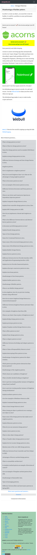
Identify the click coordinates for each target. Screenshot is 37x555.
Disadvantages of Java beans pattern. (13, 276)
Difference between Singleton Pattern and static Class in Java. (18, 306)
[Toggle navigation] (34, 2)
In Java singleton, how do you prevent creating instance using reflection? (15, 293)
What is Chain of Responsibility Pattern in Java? (16, 349)
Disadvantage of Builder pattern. (11, 284)
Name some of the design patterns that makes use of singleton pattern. (17, 418)
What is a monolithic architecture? (12, 461)
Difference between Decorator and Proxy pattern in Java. (17, 190)
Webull (4, 129)
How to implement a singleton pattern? (13, 170)
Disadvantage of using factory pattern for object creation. (16, 358)
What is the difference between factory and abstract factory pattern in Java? (17, 221)
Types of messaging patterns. (10, 482)
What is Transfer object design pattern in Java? (16, 439)
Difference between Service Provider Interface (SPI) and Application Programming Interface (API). (17, 259)
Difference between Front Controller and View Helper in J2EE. (18, 452)
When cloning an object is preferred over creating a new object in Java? (17, 412)
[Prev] (2, 6)
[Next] (35, 6)
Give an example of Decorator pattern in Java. (15, 185)
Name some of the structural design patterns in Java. (17, 242)
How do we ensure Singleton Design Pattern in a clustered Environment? (16, 300)
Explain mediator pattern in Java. (12, 394)
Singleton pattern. (7, 166)
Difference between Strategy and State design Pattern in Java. (17, 161)
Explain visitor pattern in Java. (11, 431)
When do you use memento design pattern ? (15, 427)
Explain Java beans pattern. (10, 272)
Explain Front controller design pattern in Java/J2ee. (17, 205)
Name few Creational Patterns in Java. (13, 238)
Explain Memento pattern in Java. (12, 423)
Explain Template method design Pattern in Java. (16, 327)
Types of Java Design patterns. (11, 234)
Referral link (15, 91)
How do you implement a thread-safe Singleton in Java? (16, 215)
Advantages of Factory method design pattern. (15, 457)
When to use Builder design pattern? (13, 288)
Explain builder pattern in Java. (11, 280)
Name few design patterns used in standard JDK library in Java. (18, 151)
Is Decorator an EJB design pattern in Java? (15, 226)
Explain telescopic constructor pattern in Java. (15, 268)
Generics (18, 494)
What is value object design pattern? (13, 435)
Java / (13, 6)
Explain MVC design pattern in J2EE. (13, 209)
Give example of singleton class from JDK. (14, 311)
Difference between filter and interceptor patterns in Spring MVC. (17, 487)
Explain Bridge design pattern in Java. (13, 319)
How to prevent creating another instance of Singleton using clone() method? (18, 383)
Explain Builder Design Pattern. (11, 250)
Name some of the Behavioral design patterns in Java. (17, 246)
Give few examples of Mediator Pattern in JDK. (16, 398)
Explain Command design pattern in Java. (14, 402)
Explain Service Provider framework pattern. (15, 264)
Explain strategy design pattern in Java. (13, 156)
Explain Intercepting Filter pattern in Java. (14, 353)
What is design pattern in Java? (11, 142)
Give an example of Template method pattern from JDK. (17, 473)
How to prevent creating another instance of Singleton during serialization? (18, 389)
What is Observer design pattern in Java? (14, 146)
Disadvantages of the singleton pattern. (13, 370)
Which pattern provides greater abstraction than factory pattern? (16, 365)
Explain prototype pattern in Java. (12, 323)
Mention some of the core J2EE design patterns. (16, 447)
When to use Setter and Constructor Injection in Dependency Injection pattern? (16, 196)
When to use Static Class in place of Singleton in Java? (18, 315)
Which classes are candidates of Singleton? (14, 374)
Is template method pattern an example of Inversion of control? (18, 466)
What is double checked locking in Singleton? (15, 378)
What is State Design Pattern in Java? (13, 406)
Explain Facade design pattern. (11, 230)
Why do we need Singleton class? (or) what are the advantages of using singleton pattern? (17, 176)
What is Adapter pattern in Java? (11, 339)
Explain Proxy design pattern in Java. (13, 335)
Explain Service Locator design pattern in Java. (16, 443)
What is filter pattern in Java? (11, 331)
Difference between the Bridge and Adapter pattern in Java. (18, 344)
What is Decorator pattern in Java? (12, 181)
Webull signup (6, 132)
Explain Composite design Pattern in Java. (14, 201)
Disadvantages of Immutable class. (12, 478)
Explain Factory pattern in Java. (11, 254)
